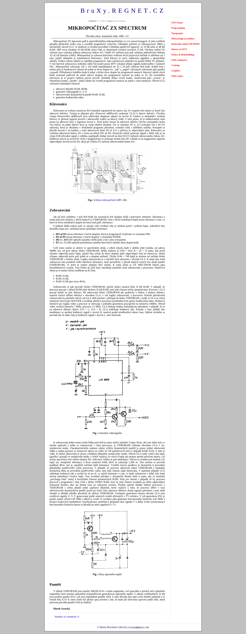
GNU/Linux (177, 22)
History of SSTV (179, 49)
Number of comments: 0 (67, 616)
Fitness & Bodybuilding (182, 54)
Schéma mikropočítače (105, 200)
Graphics (175, 70)
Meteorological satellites (183, 38)
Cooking (175, 65)
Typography (177, 33)
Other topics (177, 76)
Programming (178, 28)
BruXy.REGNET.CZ (123, 10)
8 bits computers (179, 60)
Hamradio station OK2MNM (185, 44)
